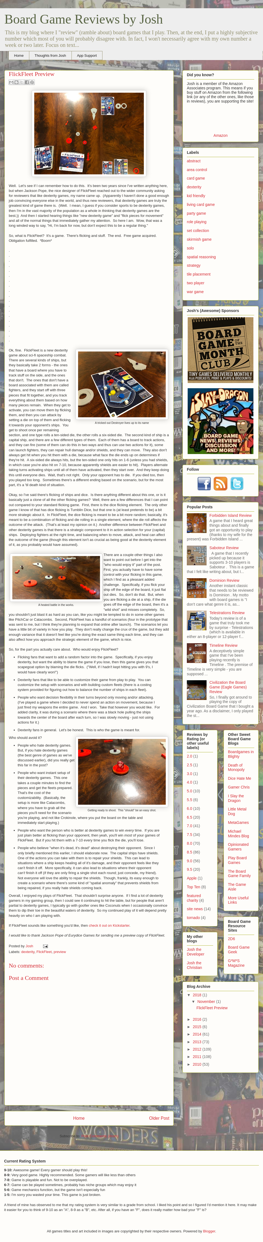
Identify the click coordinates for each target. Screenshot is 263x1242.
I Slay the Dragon (236, 798)
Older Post (159, 1118)
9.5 (189, 869)
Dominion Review (224, 580)
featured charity (194, 898)
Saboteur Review (224, 548)
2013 (197, 1042)
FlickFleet (44, 952)
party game (196, 213)
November (206, 1001)
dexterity (28, 952)
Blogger (209, 1231)
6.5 (189, 817)
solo (190, 248)
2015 (197, 1027)
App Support (87, 55)
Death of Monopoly (236, 767)
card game (196, 178)
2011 (197, 1056)
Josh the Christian (194, 965)
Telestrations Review (227, 613)
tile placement (198, 274)
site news (195, 909)
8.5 (189, 852)
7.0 (189, 826)
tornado (193, 917)
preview (60, 952)
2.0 (189, 756)
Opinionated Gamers (238, 846)
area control (197, 170)
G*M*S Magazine (236, 963)
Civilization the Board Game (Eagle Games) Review (228, 687)
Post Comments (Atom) (99, 1136)
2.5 (189, 765)
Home (19, 55)
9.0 (189, 861)
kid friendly (196, 196)
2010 (197, 1064)
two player (195, 283)
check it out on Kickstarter (109, 925)
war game (195, 292)
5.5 (189, 800)
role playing (197, 222)
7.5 (189, 834)
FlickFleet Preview (212, 1008)
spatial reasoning (201, 257)
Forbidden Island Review (231, 515)
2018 (197, 995)
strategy (194, 265)
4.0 (189, 782)
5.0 (189, 791)
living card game (201, 204)
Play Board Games (237, 860)
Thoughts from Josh (50, 55)
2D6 (231, 939)
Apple (192, 878)
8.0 (189, 843)
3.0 (189, 774)
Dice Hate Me (239, 778)
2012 (197, 1049)
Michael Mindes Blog (238, 833)
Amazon (220, 135)
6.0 (189, 808)
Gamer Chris (239, 787)
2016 (197, 1019)
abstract (194, 161)
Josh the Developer (195, 951)
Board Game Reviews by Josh (83, 19)
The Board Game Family (239, 873)
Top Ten (193, 887)
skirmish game (199, 239)
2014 (197, 1034)
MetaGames (238, 822)
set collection (198, 230)
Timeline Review (224, 645)
